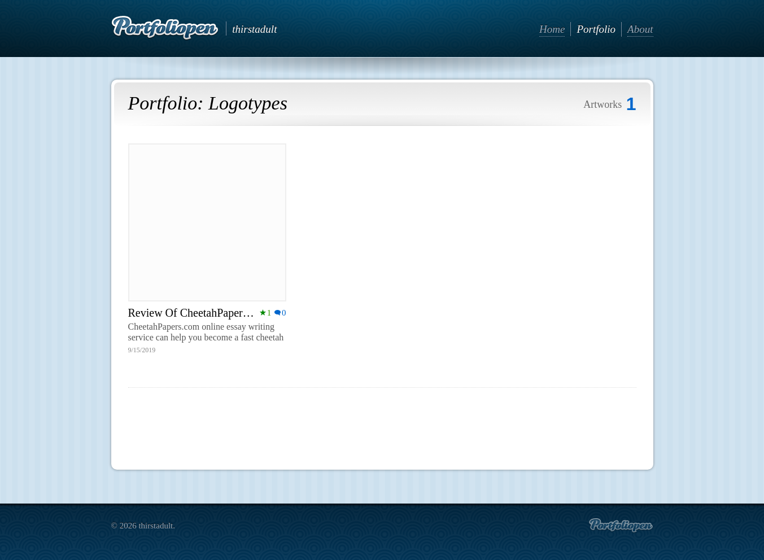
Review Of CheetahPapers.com (198, 313)
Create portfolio (620, 525)
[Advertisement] (382, 424)
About (640, 29)
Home (552, 29)
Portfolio (596, 29)
